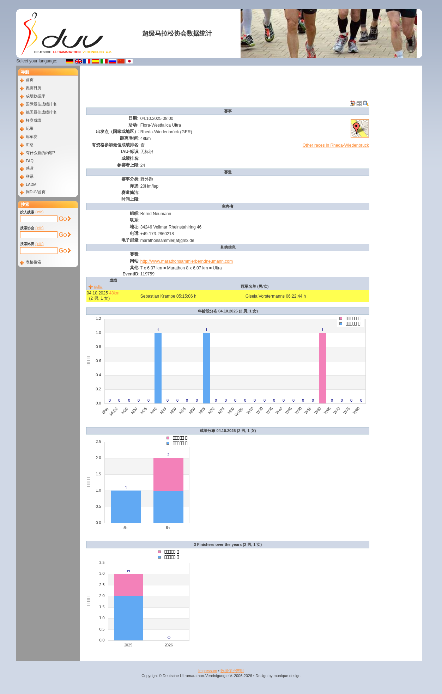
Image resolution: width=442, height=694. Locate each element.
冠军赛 (31, 136)
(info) (39, 212)
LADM (31, 184)
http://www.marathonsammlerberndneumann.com (186, 261)
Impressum (207, 671)
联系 (30, 176)
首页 (30, 80)
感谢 (30, 168)
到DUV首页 (36, 192)
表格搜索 (33, 262)
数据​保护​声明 (232, 671)
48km (114, 293)
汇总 (30, 144)
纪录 (30, 128)
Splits (98, 286)
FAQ (30, 161)
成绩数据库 (35, 96)
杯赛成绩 (33, 120)
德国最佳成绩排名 (41, 112)
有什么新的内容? (40, 153)
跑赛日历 (33, 88)
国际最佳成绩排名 (41, 104)
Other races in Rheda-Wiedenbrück (336, 145)
